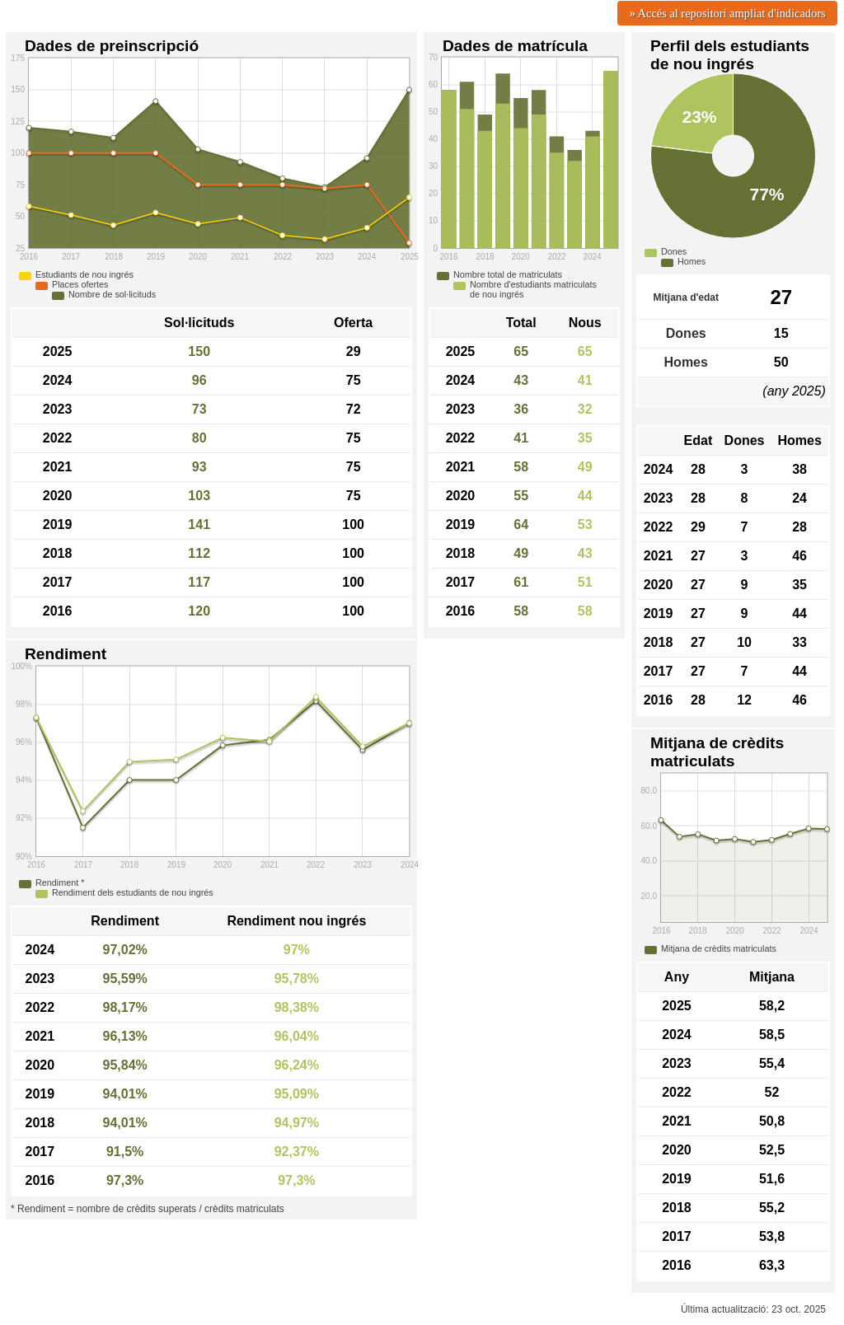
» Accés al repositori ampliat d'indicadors (728, 13)
